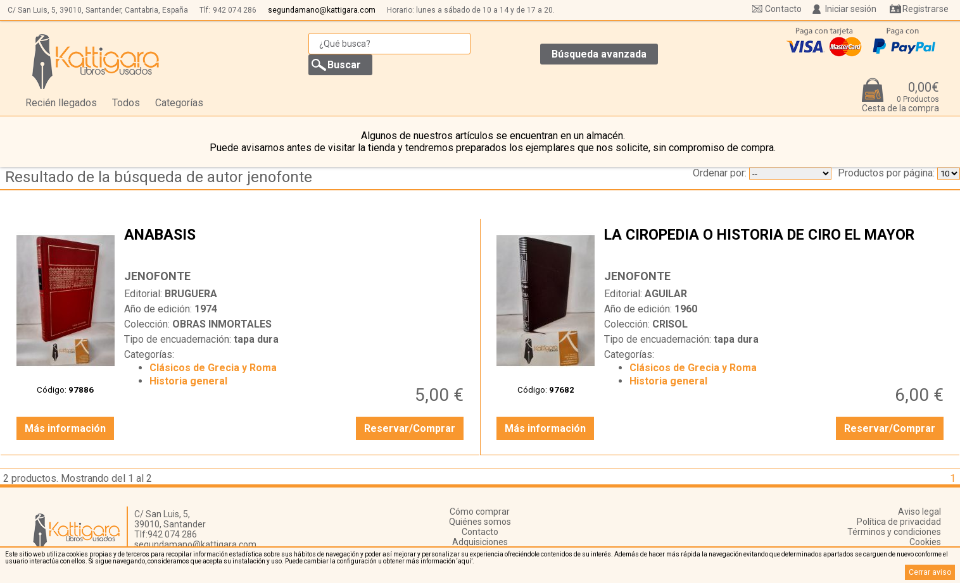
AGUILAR (666, 294)
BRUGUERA (191, 294)
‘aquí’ (464, 561)
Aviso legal (919, 511)
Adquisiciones (480, 542)
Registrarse (925, 9)
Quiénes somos (480, 522)
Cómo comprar (480, 511)
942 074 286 (234, 10)
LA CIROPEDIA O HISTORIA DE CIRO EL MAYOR (775, 244)
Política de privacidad (899, 522)
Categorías (179, 103)
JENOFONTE (157, 276)
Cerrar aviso (930, 572)
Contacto (783, 9)
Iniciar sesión (850, 9)
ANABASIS (295, 244)
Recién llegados (61, 103)
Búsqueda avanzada (599, 54)
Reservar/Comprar (409, 428)
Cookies (925, 542)
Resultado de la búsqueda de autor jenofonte (158, 177)
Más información (65, 428)
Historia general (188, 381)
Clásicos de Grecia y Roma (213, 368)
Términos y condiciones (894, 532)
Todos (126, 103)
